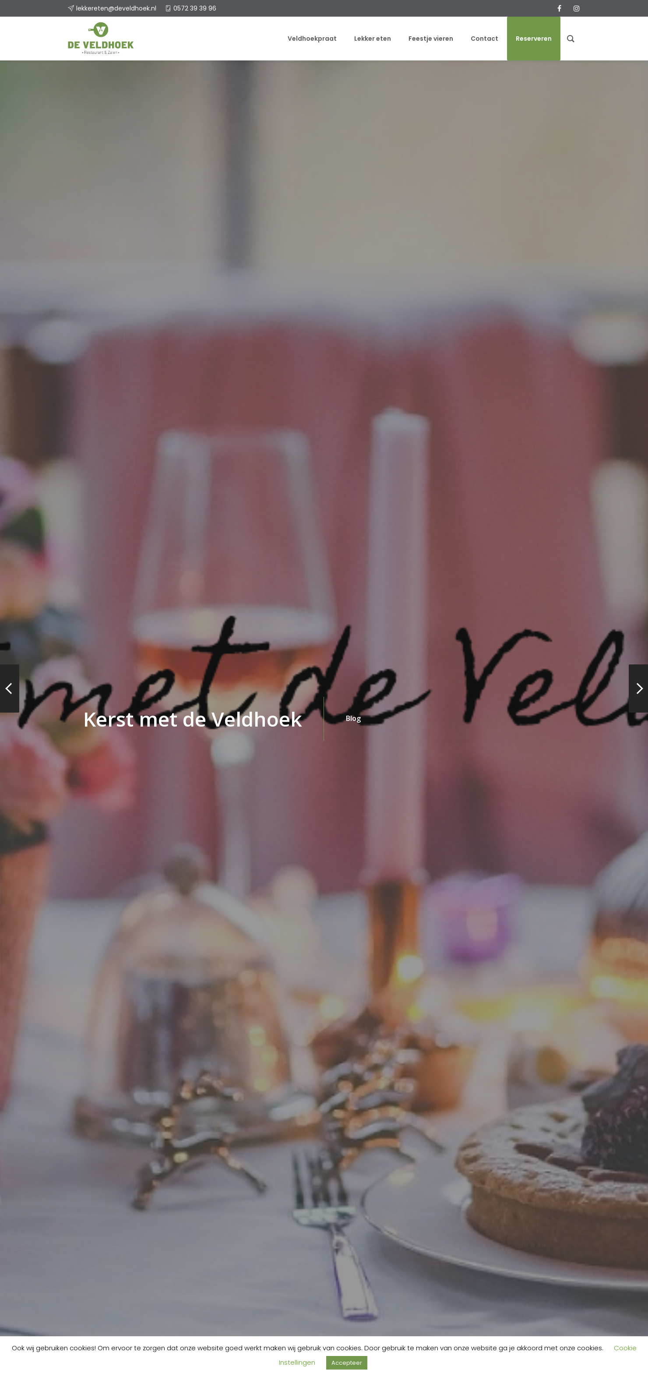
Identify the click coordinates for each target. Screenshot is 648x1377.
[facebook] (559, 8)
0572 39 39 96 (194, 8)
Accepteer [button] (346, 1363)
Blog (353, 718)
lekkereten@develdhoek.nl (116, 8)
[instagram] (576, 8)
